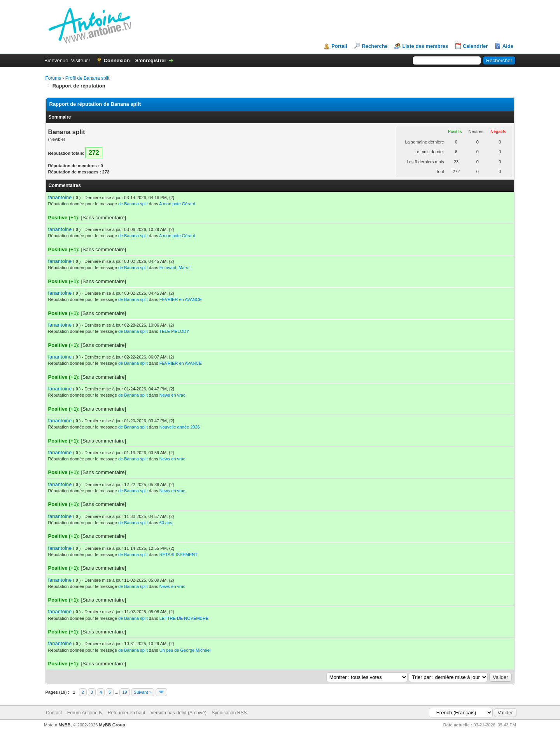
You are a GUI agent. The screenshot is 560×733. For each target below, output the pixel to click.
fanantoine (60, 197)
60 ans (165, 522)
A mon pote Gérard (177, 203)
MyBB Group (112, 725)
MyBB (64, 725)
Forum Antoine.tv (85, 713)
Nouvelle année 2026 (179, 427)
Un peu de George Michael (184, 650)
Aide (507, 46)
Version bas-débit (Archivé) (178, 713)
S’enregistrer (150, 60)
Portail (339, 46)
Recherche (374, 46)
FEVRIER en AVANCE (180, 299)
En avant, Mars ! (175, 267)
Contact (54, 713)
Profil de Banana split (87, 78)
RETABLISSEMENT (178, 554)
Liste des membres (425, 46)
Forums (53, 78)
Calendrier (475, 46)
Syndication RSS (229, 713)
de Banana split (133, 203)
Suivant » (143, 692)
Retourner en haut (126, 713)
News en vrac (172, 395)
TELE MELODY (174, 331)
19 (124, 692)
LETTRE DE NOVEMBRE (184, 618)
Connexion (117, 60)
